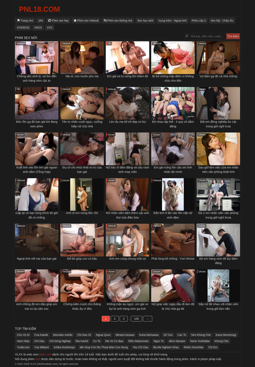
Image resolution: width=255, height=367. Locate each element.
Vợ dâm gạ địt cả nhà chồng (218, 76)
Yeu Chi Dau (140, 347)
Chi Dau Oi (84, 334)
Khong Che (222, 341)
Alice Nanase (177, 341)
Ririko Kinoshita (193, 347)
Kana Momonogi (226, 334)
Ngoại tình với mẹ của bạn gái (37, 258)
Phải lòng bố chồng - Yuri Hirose (172, 258)
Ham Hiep (23, 341)
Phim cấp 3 (199, 20)
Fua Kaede (41, 334)
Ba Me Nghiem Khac (166, 347)
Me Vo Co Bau (114, 341)
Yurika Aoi (23, 347)
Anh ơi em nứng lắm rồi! (82, 213)
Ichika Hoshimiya (64, 347)
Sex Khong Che (201, 334)
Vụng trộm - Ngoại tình (172, 20)
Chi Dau (39, 341)
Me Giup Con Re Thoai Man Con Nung (104, 347)
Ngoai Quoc (103, 334)
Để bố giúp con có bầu (82, 258)
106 (136, 318)
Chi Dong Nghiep (60, 341)
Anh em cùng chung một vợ (127, 258)
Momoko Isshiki (62, 334)
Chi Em (212, 347)
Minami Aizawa (125, 334)
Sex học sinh (145, 20)
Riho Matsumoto (138, 341)
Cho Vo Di (23, 334)
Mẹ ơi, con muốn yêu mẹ (82, 76)
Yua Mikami (41, 347)
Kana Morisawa (149, 334)
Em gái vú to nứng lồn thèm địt (127, 76)
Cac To (182, 334)
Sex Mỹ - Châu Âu (222, 20)
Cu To (96, 341)
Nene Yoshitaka (200, 341)
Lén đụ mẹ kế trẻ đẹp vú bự (127, 121)
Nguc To (159, 341)
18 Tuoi (168, 334)
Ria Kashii (82, 341)
